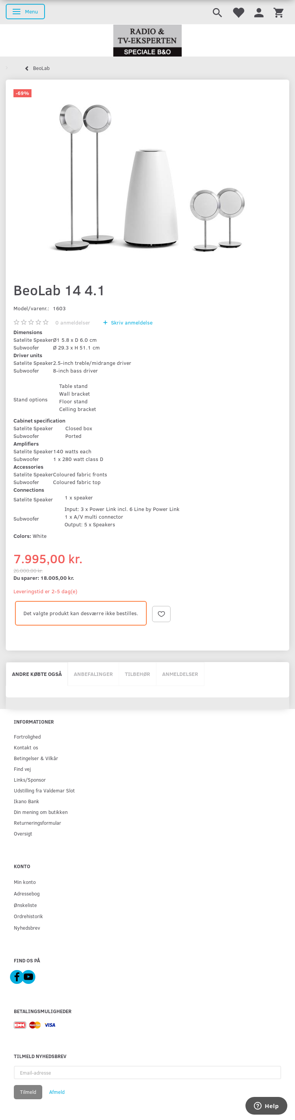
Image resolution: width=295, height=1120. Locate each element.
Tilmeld (28, 1091)
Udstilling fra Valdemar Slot (44, 790)
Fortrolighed (27, 736)
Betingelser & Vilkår (36, 758)
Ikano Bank (26, 801)
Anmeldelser (180, 673)
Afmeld (57, 1091)
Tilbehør (137, 673)
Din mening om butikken (41, 812)
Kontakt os (26, 747)
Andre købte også (37, 673)
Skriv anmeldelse (130, 322)
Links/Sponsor (30, 779)
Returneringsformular (37, 822)
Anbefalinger (93, 673)
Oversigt (23, 833)
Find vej (22, 769)
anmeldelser (72, 322)
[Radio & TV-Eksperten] (147, 41)
